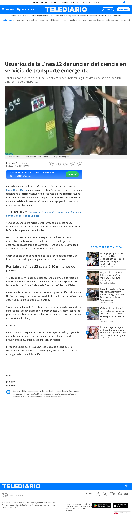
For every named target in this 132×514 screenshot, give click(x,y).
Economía (93, 15)
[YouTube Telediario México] (126, 494)
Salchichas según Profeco (58, 20)
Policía (33, 15)
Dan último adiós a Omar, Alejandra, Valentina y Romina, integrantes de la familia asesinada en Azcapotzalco (112, 295)
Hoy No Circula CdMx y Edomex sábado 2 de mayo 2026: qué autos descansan (111, 276)
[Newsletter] (128, 3)
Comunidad (24, 15)
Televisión (117, 15)
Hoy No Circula (18, 20)
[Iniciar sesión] (124, 2)
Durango (95, 2)
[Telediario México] (66, 9)
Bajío (87, 2)
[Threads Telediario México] (119, 494)
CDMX (35, 2)
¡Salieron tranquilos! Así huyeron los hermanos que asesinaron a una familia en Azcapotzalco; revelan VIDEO (113, 314)
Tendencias (54, 15)
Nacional (63, 15)
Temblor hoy (43, 20)
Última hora (14, 15)
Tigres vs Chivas (31, 20)
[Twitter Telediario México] (105, 494)
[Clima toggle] (25, 9)
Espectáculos (42, 15)
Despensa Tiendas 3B (96, 20)
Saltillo (80, 2)
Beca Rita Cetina (125, 20)
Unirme (70, 174)
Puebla (73, 2)
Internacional (82, 15)
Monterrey (44, 2)
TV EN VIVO (108, 9)
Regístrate (123, 9)
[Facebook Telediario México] (98, 494)
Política (101, 15)
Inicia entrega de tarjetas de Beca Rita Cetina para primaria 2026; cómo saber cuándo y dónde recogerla (113, 331)
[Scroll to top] (126, 486)
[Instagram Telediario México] (112, 494)
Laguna (65, 2)
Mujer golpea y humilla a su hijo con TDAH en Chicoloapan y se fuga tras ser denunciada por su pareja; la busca (112, 259)
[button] (51, 163)
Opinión (108, 15)
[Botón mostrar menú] (8, 9)
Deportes (72, 15)
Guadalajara (55, 2)
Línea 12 (10, 190)
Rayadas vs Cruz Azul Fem (78, 20)
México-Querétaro (112, 20)
